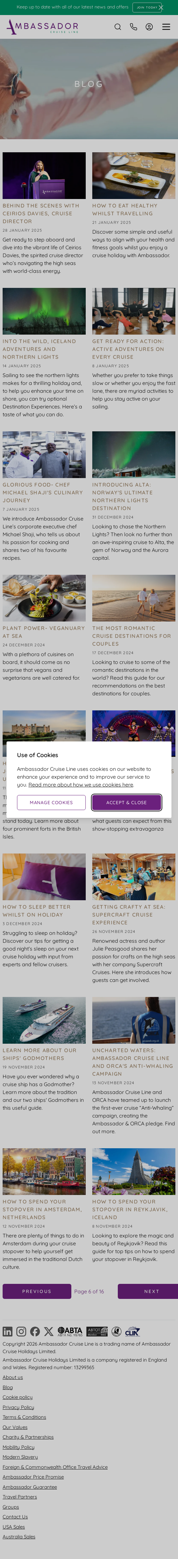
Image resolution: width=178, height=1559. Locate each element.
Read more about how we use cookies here (80, 784)
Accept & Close (126, 802)
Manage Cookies (51, 802)
